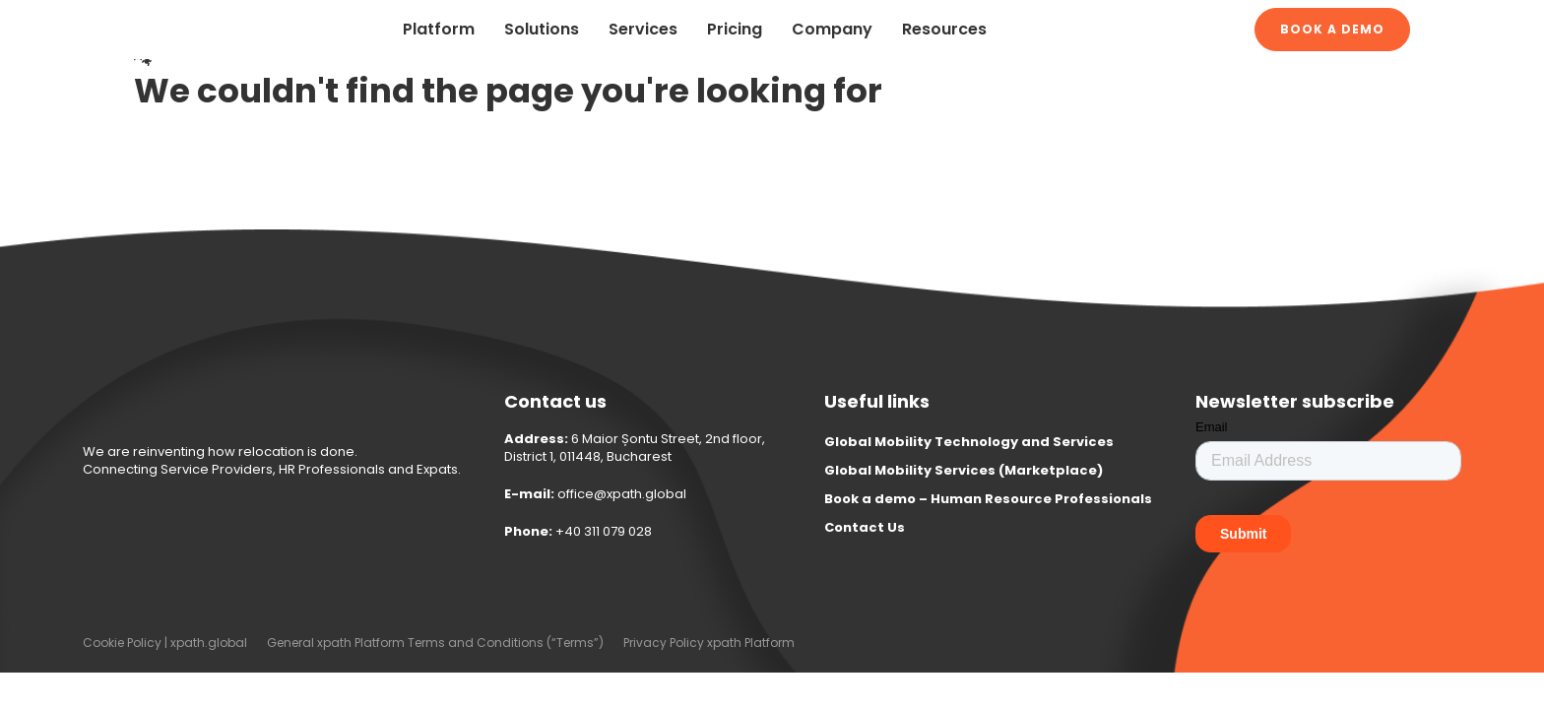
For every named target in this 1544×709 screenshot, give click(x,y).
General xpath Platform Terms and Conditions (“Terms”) (435, 642)
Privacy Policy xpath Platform (709, 642)
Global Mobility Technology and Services (969, 441)
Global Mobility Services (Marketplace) (963, 470)
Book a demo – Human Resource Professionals (988, 498)
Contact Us (864, 527)
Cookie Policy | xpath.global (165, 642)
